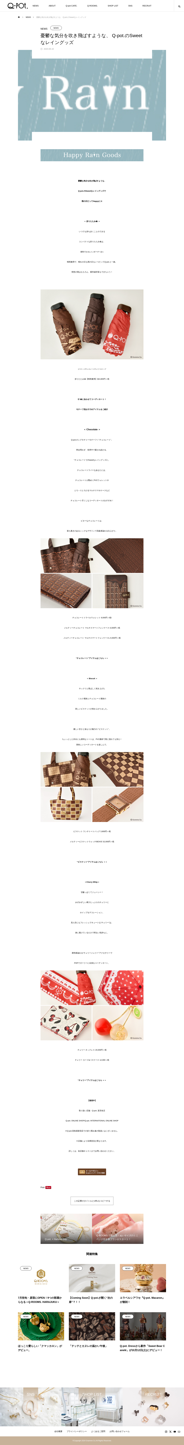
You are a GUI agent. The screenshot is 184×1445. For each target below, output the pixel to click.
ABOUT (52, 6)
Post (43, 1187)
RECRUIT (146, 6)
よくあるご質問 (98, 1431)
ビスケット (81, 369)
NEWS (36, 6)
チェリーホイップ (100, 369)
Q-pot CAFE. (71, 6)
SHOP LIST (113, 6)
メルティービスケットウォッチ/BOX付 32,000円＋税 (92, 842)
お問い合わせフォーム (120, 1431)
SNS (130, 6)
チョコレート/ (90, 369)
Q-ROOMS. (92, 6)
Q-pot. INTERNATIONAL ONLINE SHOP (101, 1121)
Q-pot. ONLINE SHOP (75, 1121)
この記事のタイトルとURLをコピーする (92, 1201)
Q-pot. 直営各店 (98, 1111)
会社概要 (58, 1431)
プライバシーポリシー (77, 1431)
